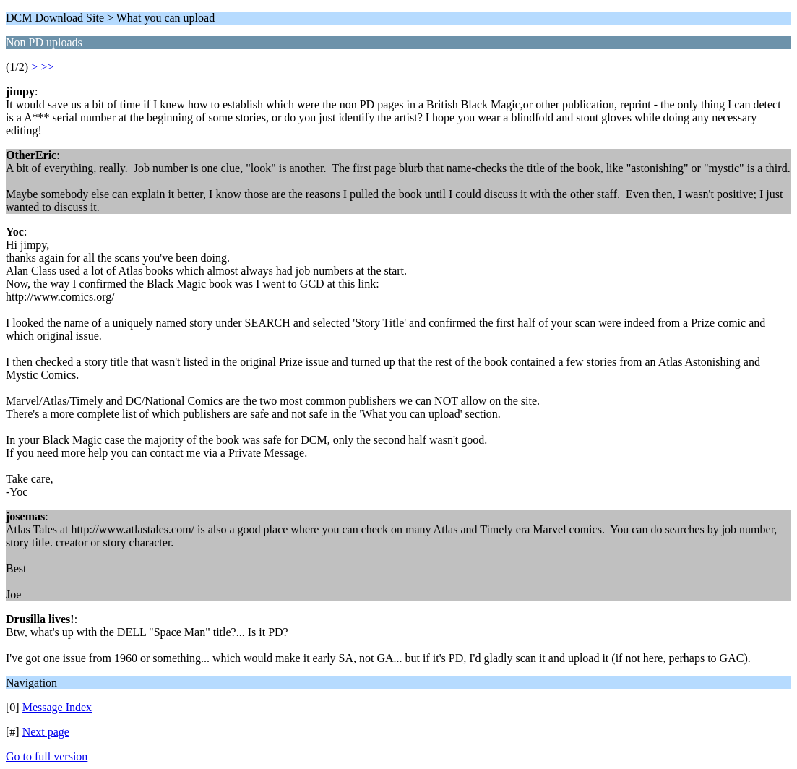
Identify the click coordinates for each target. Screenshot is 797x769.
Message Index (57, 707)
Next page (45, 732)
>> (46, 67)
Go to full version (46, 756)
